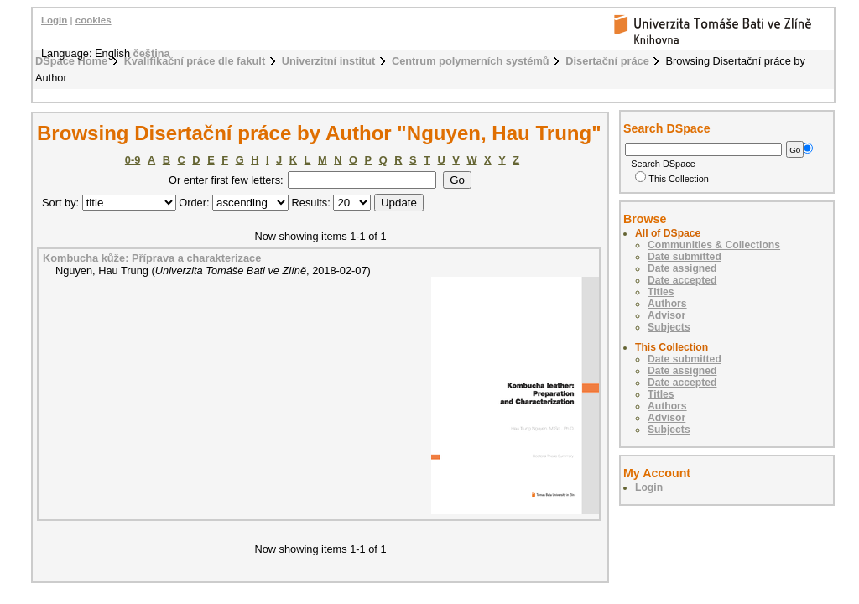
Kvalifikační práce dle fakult (195, 61)
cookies (93, 20)
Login (54, 20)
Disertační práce (607, 61)
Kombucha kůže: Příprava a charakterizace (152, 258)
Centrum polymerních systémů (470, 61)
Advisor (666, 315)
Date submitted (684, 257)
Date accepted (682, 280)
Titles (661, 292)
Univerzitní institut (329, 61)
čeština (151, 53)
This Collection (672, 179)
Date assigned (682, 268)
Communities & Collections (714, 245)
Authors (667, 304)
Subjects (669, 327)
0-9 (133, 160)
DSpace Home (71, 61)
